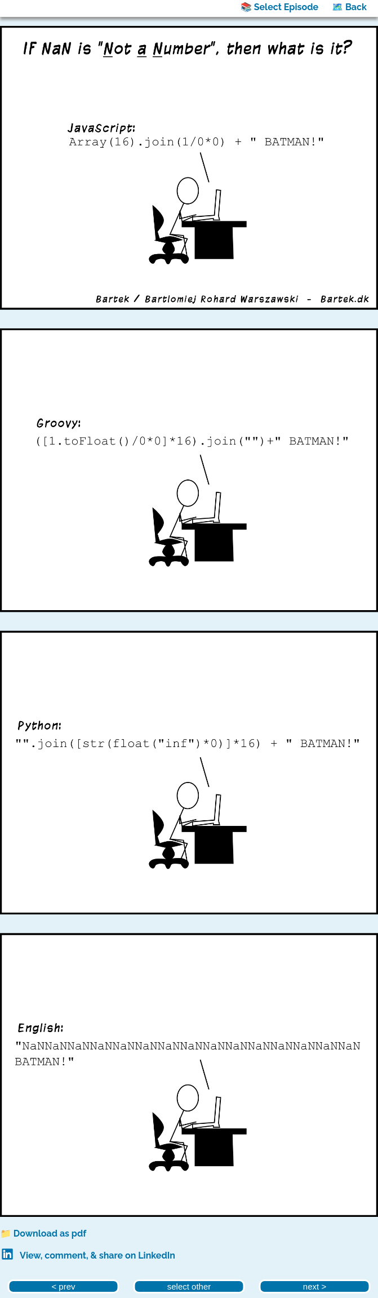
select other (189, 1286)
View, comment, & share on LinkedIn (97, 1255)
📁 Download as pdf (43, 1233)
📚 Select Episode (279, 7)
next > (314, 1286)
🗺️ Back (349, 7)
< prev (63, 1286)
